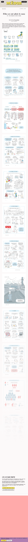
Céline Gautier (17, 20)
